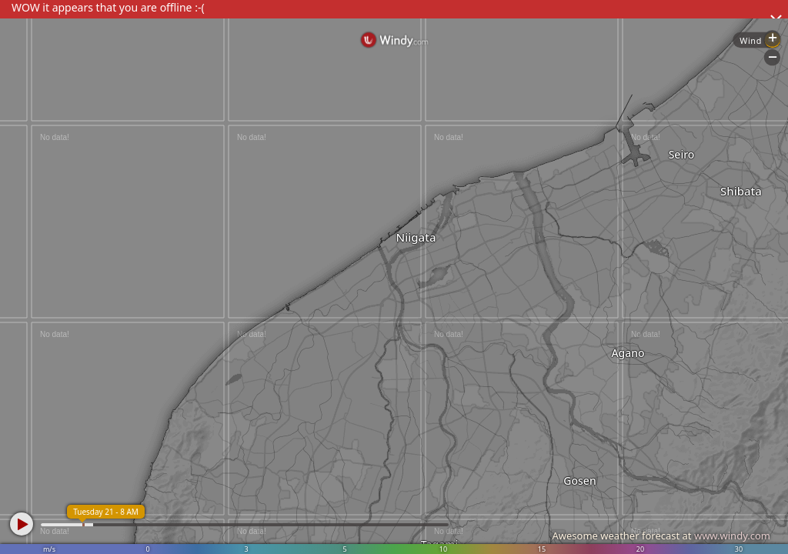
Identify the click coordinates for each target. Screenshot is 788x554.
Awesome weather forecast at (661, 535)
